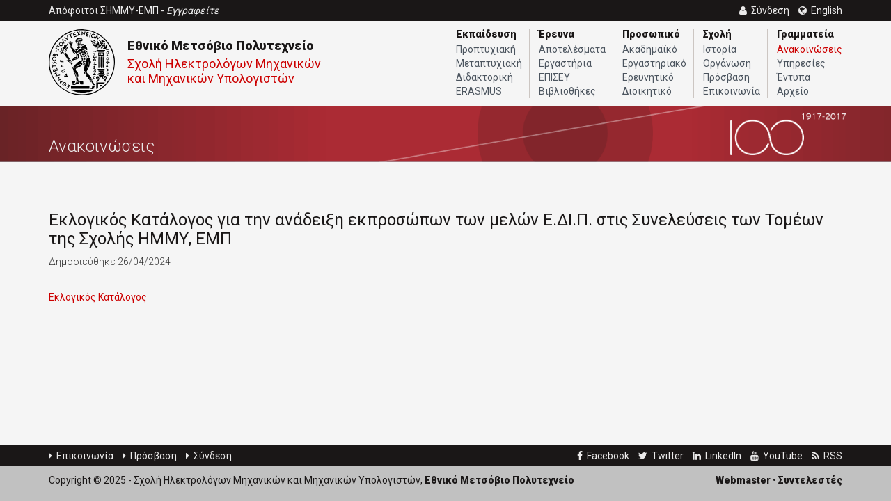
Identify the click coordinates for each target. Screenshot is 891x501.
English (820, 10)
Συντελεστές (810, 480)
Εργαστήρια (565, 63)
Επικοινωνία (731, 91)
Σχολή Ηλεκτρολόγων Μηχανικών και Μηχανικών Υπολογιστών (224, 71)
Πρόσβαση (726, 77)
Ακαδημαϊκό (649, 49)
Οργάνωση (727, 63)
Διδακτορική (484, 77)
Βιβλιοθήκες (567, 91)
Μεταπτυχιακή (489, 63)
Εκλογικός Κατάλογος (98, 297)
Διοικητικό (647, 91)
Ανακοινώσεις (809, 49)
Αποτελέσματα (572, 49)
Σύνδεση (209, 455)
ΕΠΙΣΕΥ (554, 77)
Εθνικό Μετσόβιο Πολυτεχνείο (220, 45)
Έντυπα (793, 77)
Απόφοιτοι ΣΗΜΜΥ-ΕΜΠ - (134, 10)
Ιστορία (719, 49)
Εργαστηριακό (654, 63)
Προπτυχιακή (486, 49)
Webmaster (743, 480)
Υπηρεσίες (801, 63)
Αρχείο (793, 91)
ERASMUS (479, 91)
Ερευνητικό (648, 77)
